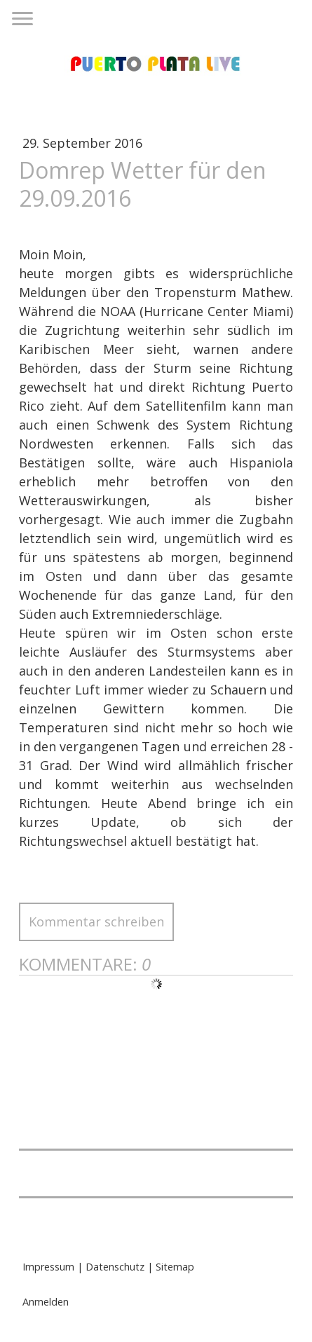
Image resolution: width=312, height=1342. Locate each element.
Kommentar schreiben (96, 921)
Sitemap (175, 1266)
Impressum (48, 1266)
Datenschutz (115, 1266)
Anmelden (45, 1301)
